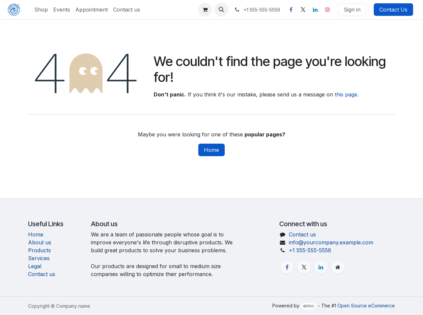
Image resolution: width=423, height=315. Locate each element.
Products (39, 250)
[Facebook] (291, 9)
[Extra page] (337, 267)
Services (39, 258)
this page (346, 94)
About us (39, 242)
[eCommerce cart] (205, 10)
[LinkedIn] (315, 9)
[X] (303, 9)
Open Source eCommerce (366, 305)
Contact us (41, 274)
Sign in (352, 9)
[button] (221, 10)
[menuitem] (41, 9)
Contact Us (393, 9)
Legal (34, 266)
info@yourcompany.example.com (331, 242)
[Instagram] (327, 9)
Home (211, 150)
